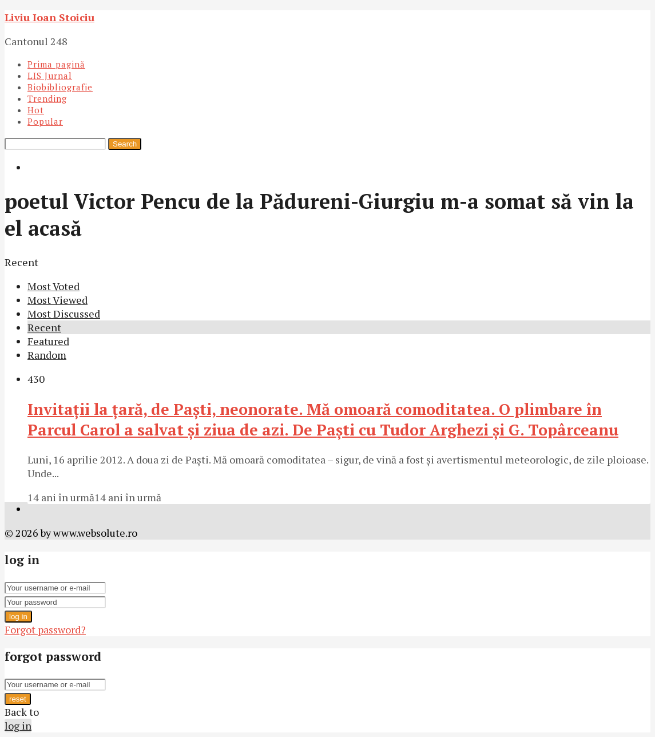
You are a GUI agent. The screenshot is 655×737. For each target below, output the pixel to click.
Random (46, 355)
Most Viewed (57, 300)
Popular (45, 121)
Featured (48, 341)
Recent (44, 327)
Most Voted (53, 286)
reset (17, 699)
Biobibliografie (60, 87)
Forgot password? (45, 629)
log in (18, 616)
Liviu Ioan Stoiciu (49, 17)
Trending (47, 98)
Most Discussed (63, 313)
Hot (35, 110)
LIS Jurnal (49, 75)
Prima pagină (56, 64)
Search (125, 144)
